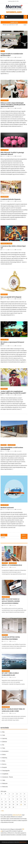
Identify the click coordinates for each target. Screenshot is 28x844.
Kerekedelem (5, 751)
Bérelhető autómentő (7, 507)
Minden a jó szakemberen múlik (10, 24)
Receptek (4, 767)
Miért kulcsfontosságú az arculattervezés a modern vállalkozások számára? (11, 601)
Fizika (3, 748)
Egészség (4, 738)
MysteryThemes (22, 842)
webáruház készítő (17, 814)
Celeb (3, 735)
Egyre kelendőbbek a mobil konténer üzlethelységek (12, 448)
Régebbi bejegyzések (5, 535)
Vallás (3, 780)
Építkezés (3, 444)
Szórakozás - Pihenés (6, 243)
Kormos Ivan (11, 57)
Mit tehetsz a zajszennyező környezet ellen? (12, 343)
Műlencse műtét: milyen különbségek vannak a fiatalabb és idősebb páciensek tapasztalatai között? (13, 104)
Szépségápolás (6, 770)
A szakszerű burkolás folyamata (10, 199)
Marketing (4, 757)
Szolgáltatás (4, 100)
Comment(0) (18, 57)
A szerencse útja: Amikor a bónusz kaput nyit (13, 247)
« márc (2, 810)
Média (3, 761)
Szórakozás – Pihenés (7, 777)
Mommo (4, 764)
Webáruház (4, 294)
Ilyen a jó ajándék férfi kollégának (11, 297)
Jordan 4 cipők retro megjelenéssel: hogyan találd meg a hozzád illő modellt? (13, 392)
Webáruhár (4, 783)
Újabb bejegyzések (24, 535)
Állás (2, 51)
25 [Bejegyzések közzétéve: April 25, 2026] (21, 804)
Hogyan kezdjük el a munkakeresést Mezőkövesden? (12, 54)
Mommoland (14, 12)
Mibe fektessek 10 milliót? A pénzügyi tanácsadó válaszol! (12, 153)
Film (3, 744)
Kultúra (4, 754)
